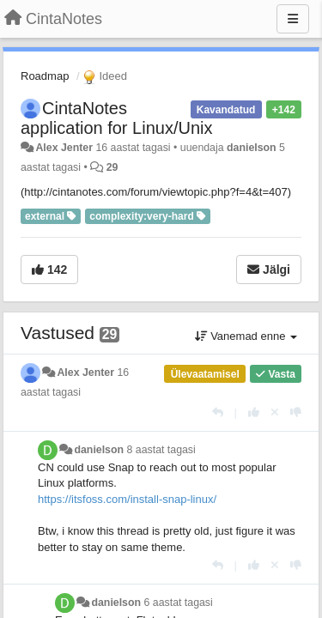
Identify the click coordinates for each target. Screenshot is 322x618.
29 (112, 167)
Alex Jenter (64, 148)
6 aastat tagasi (178, 603)
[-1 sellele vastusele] (295, 412)
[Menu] (292, 18)
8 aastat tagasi (161, 450)
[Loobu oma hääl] (274, 412)
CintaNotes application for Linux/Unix (116, 118)
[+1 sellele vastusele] (253, 412)
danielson (251, 148)
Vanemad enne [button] (246, 336)
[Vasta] (217, 412)
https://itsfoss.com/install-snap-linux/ (127, 499)
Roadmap (45, 76)
